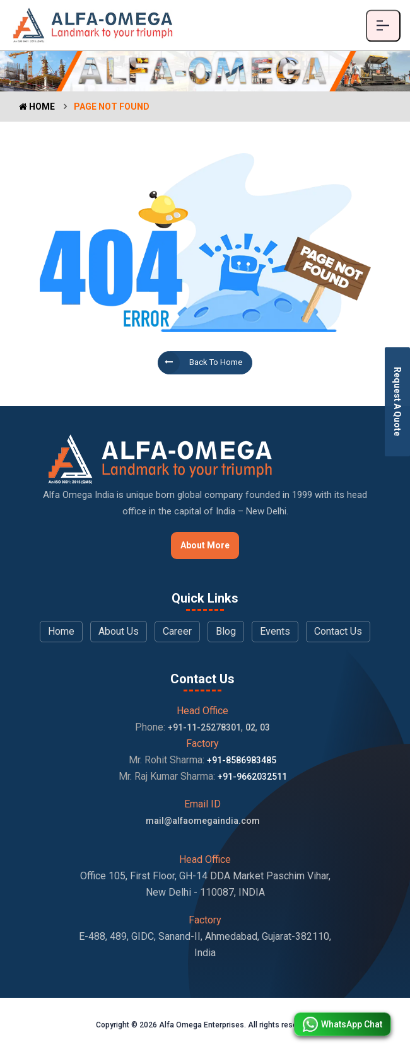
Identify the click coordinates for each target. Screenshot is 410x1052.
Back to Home (200, 363)
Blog (226, 631)
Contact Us (338, 631)
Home (37, 106)
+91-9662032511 (252, 777)
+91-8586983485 (241, 760)
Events (275, 631)
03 (265, 727)
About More (205, 545)
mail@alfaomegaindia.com (203, 821)
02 (250, 727)
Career (177, 631)
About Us (118, 631)
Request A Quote (397, 401)
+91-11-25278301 (204, 727)
